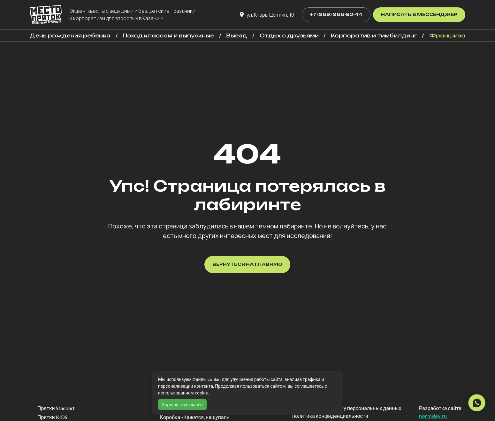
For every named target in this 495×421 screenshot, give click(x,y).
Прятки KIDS (52, 417)
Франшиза (447, 35)
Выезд (236, 35)
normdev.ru (433, 416)
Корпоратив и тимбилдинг (374, 35)
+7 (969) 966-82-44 (336, 14)
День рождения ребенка (70, 35)
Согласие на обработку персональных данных (346, 408)
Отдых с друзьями (289, 35)
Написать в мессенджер (419, 14)
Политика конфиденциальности (330, 416)
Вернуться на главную (247, 264)
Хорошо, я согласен (182, 404)
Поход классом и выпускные (168, 35)
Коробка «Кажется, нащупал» (194, 417)
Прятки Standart (56, 408)
